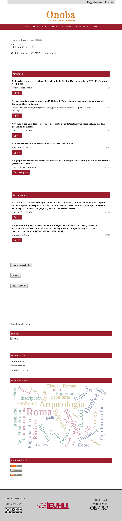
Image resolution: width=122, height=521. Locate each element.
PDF (18, 93)
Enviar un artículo (21, 265)
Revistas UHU (19, 285)
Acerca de (81, 26)
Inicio (25, 26)
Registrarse (94, 2)
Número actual (40, 26)
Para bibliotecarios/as (20, 370)
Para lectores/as (17, 361)
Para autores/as (17, 365)
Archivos (22, 40)
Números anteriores (61, 26)
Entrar (109, 2)
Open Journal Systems (20, 324)
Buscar (16, 275)
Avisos (95, 26)
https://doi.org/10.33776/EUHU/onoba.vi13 (35, 53)
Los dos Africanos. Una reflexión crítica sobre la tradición (42, 143)
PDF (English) (22, 172)
